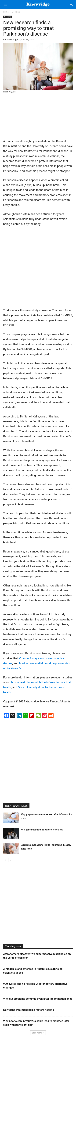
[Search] (71, 4)
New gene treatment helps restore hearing (42, 829)
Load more (38, 1032)
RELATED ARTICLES (16, 805)
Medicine (16, 11)
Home (6, 11)
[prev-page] (5, 860)
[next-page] (10, 860)
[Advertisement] (27, 117)
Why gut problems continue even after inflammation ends (37, 998)
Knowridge (12, 39)
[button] (5, 4)
